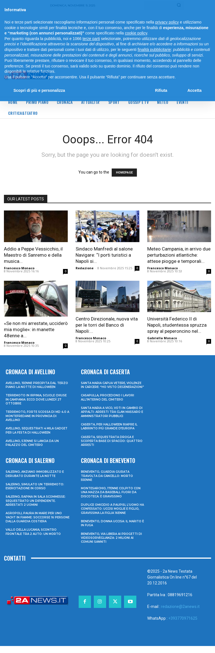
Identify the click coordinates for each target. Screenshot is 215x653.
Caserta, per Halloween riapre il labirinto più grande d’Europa (111, 434)
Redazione (85, 268)
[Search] (179, 5)
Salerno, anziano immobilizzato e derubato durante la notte (37, 477)
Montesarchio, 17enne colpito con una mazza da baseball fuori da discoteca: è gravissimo (111, 499)
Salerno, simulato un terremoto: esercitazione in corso (37, 489)
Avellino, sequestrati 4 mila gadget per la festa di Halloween (37, 434)
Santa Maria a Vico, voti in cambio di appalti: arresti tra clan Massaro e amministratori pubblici (112, 417)
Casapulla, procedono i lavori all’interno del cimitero (109, 401)
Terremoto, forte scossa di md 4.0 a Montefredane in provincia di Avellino (37, 419)
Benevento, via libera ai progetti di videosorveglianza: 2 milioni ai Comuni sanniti (111, 545)
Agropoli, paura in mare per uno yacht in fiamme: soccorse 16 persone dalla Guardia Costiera (36, 520)
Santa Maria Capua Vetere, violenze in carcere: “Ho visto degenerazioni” (108, 386)
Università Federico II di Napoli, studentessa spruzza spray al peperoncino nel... (177, 325)
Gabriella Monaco (162, 338)
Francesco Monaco (19, 268)
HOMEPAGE (124, 172)
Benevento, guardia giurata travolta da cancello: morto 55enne (109, 483)
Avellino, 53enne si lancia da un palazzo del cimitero (34, 446)
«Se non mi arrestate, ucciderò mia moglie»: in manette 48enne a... (36, 329)
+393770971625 (182, 625)
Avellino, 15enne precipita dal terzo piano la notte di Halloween (33, 386)
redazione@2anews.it (180, 613)
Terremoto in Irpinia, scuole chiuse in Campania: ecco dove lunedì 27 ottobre (33, 403)
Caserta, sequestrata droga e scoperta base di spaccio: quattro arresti (110, 448)
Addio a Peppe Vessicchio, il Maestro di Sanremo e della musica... (33, 255)
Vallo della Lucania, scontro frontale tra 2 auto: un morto (35, 535)
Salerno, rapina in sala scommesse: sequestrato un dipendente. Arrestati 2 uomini (34, 504)
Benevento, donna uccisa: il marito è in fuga (106, 530)
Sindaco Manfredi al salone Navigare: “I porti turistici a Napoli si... (104, 255)
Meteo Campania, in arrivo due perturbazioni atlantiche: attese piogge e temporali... (179, 255)
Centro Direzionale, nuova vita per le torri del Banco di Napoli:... (107, 325)
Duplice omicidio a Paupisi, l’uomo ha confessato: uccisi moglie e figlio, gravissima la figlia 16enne (111, 516)
